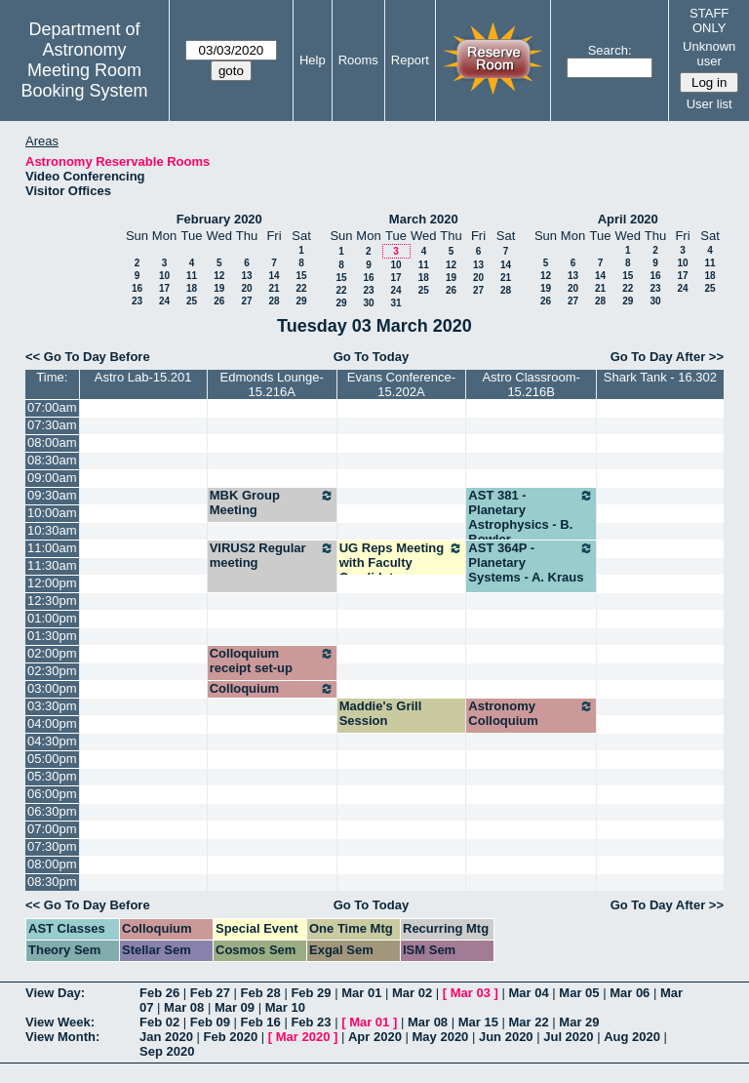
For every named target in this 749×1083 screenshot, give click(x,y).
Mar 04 (529, 992)
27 (246, 301)
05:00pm (52, 758)
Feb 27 (210, 992)
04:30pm (52, 741)
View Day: (55, 992)
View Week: (60, 1022)
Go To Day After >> (667, 356)
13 (246, 275)
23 (137, 301)
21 (273, 288)
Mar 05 (579, 992)
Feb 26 (159, 992)
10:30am (52, 530)
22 (301, 288)
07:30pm (52, 846)
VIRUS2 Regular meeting (272, 555)
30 (368, 303)
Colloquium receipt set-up (272, 660)
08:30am (52, 460)
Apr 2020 (375, 1036)
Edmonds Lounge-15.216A (272, 384)
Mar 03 (471, 992)
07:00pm (52, 829)
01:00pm (52, 618)
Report (410, 60)
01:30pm (52, 635)
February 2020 (219, 219)
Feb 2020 (231, 1036)
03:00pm (52, 688)
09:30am (52, 495)
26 (219, 301)
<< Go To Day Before (87, 356)
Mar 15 (478, 1022)
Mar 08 (184, 1007)
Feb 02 (159, 1022)
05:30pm (52, 776)
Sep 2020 (166, 1051)
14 (273, 275)
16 (137, 288)
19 (219, 288)
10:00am (52, 512)
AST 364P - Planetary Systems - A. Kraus (531, 562)
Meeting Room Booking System (83, 80)
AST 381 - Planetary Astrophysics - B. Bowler (531, 517)
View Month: (62, 1036)
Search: (610, 50)
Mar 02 (412, 992)
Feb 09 (210, 1022)
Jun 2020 (506, 1036)
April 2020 (628, 219)
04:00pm (52, 723)
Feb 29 (311, 992)
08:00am (52, 442)
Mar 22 (529, 1022)
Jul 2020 (568, 1036)
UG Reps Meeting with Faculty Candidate (401, 562)
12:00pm (52, 583)
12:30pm (52, 600)
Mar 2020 (303, 1036)
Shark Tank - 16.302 (660, 377)
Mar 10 (285, 1007)
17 (164, 288)
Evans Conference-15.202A (401, 384)
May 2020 (441, 1036)
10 (164, 275)
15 (301, 275)
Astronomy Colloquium (531, 713)
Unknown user (709, 53)
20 (246, 288)
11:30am (52, 565)
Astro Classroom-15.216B (530, 384)
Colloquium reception (272, 695)
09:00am (52, 477)
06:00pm (52, 793)
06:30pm (52, 811)
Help (312, 60)
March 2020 (423, 219)
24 (164, 301)
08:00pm (52, 864)
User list (709, 104)
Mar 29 (579, 1022)
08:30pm (52, 881)
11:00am (52, 548)
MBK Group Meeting (272, 502)
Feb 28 (261, 992)
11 (191, 275)
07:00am (52, 407)
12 (219, 275)
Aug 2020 (632, 1036)
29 (301, 301)
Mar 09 (235, 1007)
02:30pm (52, 670)
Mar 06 (630, 992)
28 (273, 301)
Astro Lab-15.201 (143, 377)
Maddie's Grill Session (380, 713)
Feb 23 (311, 1022)
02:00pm (52, 653)
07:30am (52, 425)
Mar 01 (361, 992)
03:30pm (52, 706)
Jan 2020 (166, 1036)
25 (191, 301)
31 (395, 303)
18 (191, 288)
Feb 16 (261, 1022)
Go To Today (372, 356)
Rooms (358, 60)
